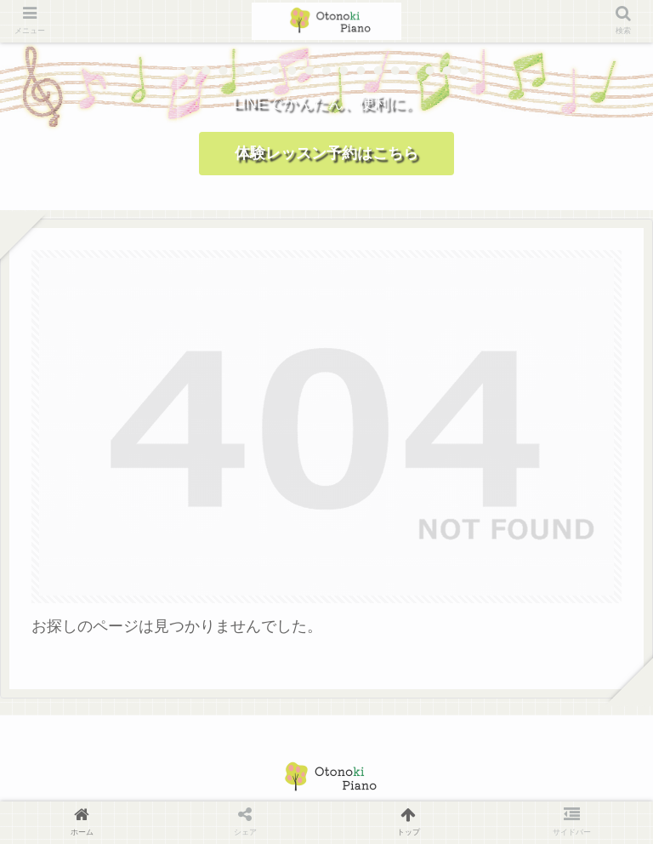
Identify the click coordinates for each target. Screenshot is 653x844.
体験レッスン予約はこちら (326, 153)
